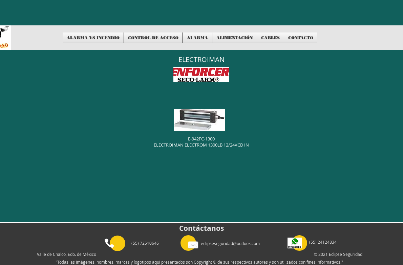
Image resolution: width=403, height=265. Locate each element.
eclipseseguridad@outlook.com (230, 243)
